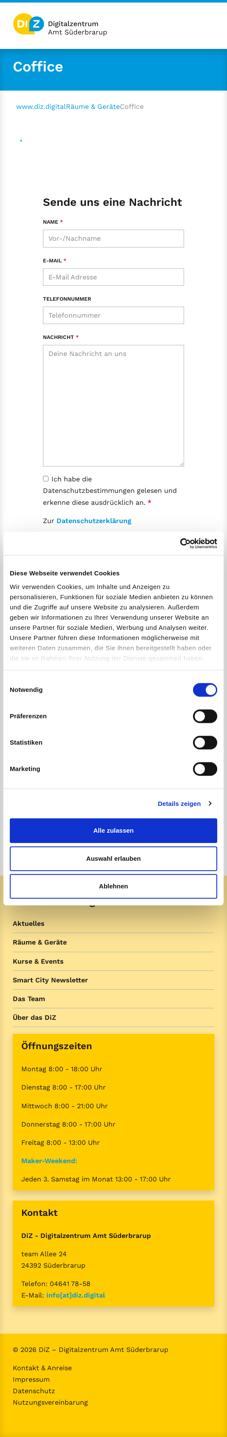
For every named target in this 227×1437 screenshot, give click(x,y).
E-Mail (54, 260)
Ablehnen (113, 886)
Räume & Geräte (93, 106)
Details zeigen (179, 803)
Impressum (31, 1379)
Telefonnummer (67, 299)
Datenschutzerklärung (94, 521)
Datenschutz (34, 1391)
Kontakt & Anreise (42, 1368)
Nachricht (61, 337)
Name (53, 222)
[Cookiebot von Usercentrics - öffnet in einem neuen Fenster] (180, 543)
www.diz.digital (41, 106)
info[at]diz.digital (75, 1295)
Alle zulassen (113, 830)
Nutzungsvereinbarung (50, 1402)
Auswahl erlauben (113, 858)
